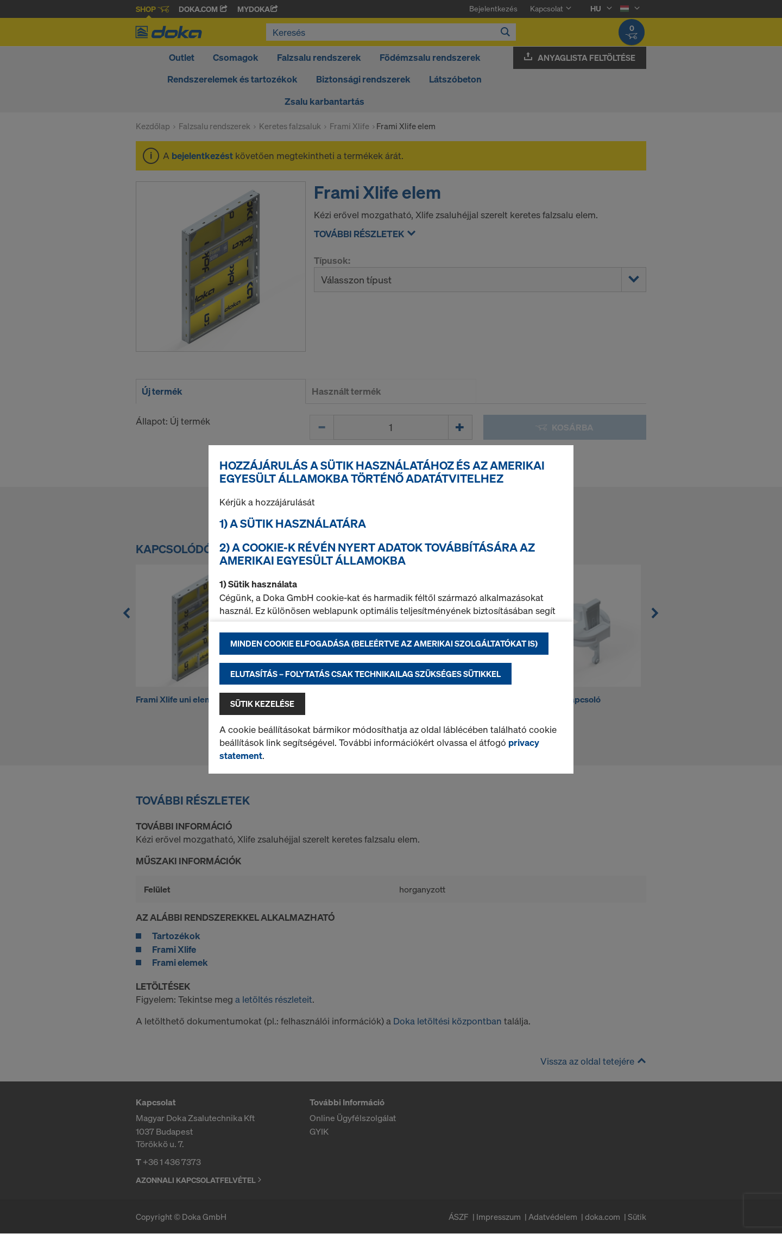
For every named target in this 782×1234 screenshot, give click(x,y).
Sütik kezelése (262, 703)
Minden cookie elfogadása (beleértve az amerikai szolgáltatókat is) (384, 643)
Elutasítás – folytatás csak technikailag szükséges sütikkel (365, 673)
